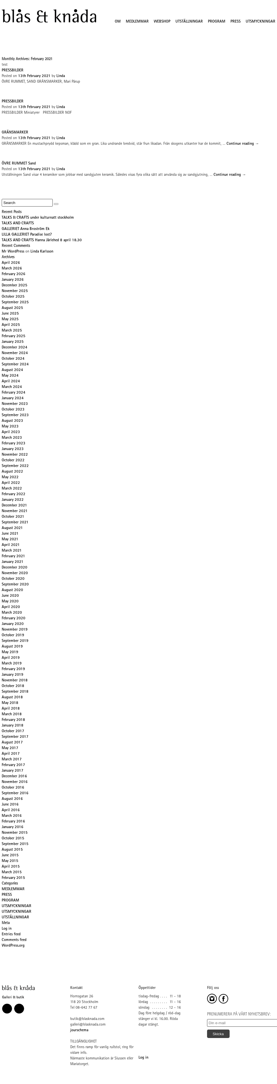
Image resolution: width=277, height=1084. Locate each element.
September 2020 (15, 585)
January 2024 (13, 398)
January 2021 (12, 562)
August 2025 (12, 308)
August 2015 (12, 850)
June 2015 (10, 855)
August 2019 (12, 647)
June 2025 (10, 314)
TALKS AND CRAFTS (18, 223)
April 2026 (11, 263)
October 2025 (13, 297)
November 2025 (15, 291)
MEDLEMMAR (137, 22)
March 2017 (12, 760)
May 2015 (10, 861)
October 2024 (13, 359)
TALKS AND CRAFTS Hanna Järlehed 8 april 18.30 (42, 240)
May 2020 (10, 602)
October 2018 (13, 686)
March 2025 (12, 331)
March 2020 (12, 613)
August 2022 (12, 472)
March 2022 (12, 489)
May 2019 (10, 652)
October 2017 (13, 731)
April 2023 (11, 432)
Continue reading (243, 144)
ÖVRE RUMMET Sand (19, 164)
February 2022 (13, 494)
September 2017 (15, 737)
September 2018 (15, 692)
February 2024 (13, 393)
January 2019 (12, 675)
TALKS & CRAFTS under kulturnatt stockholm (38, 218)
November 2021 (15, 511)
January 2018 (12, 726)
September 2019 (15, 641)
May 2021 (10, 539)
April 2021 (11, 545)
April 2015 (11, 867)
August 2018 (12, 697)
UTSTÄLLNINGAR (189, 22)
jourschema (79, 1030)
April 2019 (11, 658)
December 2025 (14, 286)
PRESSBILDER (12, 71)
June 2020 (10, 596)
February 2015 (13, 878)
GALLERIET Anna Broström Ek (25, 229)
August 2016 (12, 799)
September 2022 (15, 466)
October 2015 (13, 839)
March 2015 (12, 872)
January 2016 (12, 827)
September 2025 (15, 302)
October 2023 (13, 410)
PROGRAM (216, 22)
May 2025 (10, 319)
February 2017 (13, 765)
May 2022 (10, 477)
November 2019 (15, 630)
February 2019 (13, 669)
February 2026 (13, 274)
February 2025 (13, 336)
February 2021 (13, 556)
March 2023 (12, 438)
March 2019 (12, 664)
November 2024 (15, 353)
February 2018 (13, 720)
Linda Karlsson (41, 252)
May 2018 (10, 703)
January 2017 (12, 771)
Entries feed (11, 934)
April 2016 (11, 810)
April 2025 (11, 325)
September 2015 (15, 844)
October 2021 (13, 517)
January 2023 (13, 449)
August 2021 (12, 528)
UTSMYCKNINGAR (260, 22)
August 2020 (12, 590)
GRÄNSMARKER (15, 133)
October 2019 (13, 635)
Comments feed (14, 940)
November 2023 (15, 404)
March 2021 (12, 551)
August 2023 (12, 421)
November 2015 (15, 833)
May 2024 (10, 376)
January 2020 (13, 624)
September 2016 (15, 793)
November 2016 (15, 782)
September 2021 (15, 523)
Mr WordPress (13, 252)
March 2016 (12, 816)
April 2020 (11, 607)
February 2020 (13, 618)
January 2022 (13, 500)
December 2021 (14, 506)
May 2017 (10, 748)
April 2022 (11, 483)
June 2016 (10, 805)
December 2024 (14, 348)
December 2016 (14, 776)
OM (118, 22)
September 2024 (15, 365)
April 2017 (11, 754)
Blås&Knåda (49, 16)
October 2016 (13, 788)
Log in (7, 929)
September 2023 (15, 415)
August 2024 (12, 370)
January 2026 (13, 280)
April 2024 (11, 381)
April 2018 (11, 709)
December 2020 (14, 568)
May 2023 (10, 427)
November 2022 (15, 455)
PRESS (235, 22)
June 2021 (10, 534)
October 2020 (13, 579)
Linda (60, 76)
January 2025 (13, 342)
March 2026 (12, 269)
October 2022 (13, 460)
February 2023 (13, 444)
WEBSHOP (162, 22)
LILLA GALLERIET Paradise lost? (27, 235)
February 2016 (13, 822)
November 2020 (15, 573)
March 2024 (12, 387)
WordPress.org (13, 946)
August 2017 (12, 743)
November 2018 (15, 681)
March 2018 (12, 714)
